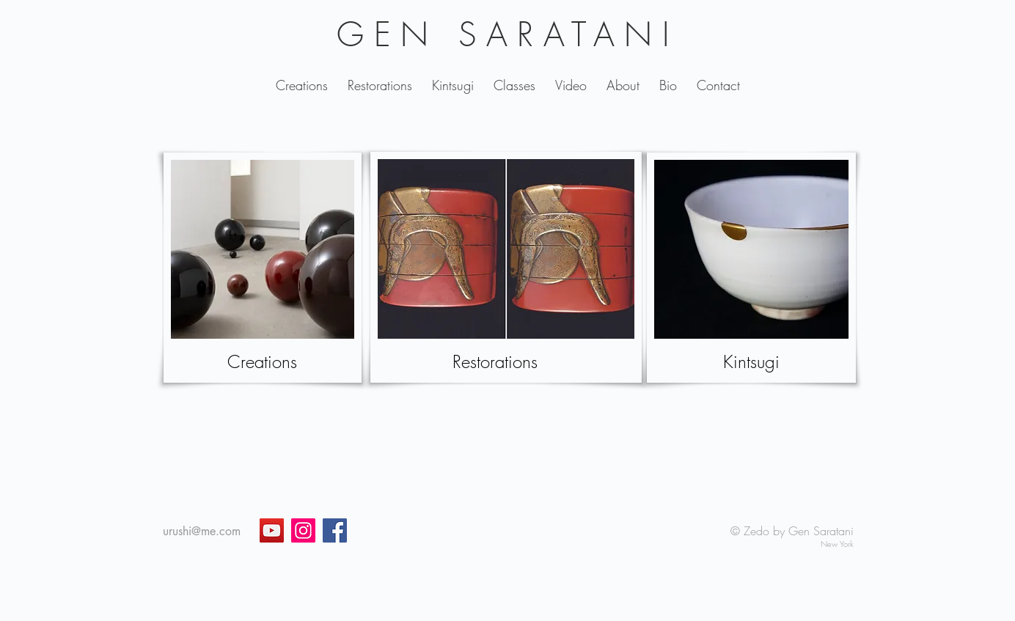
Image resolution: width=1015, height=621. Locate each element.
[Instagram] (303, 530)
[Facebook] (335, 530)
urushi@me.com (202, 531)
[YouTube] (272, 530)
